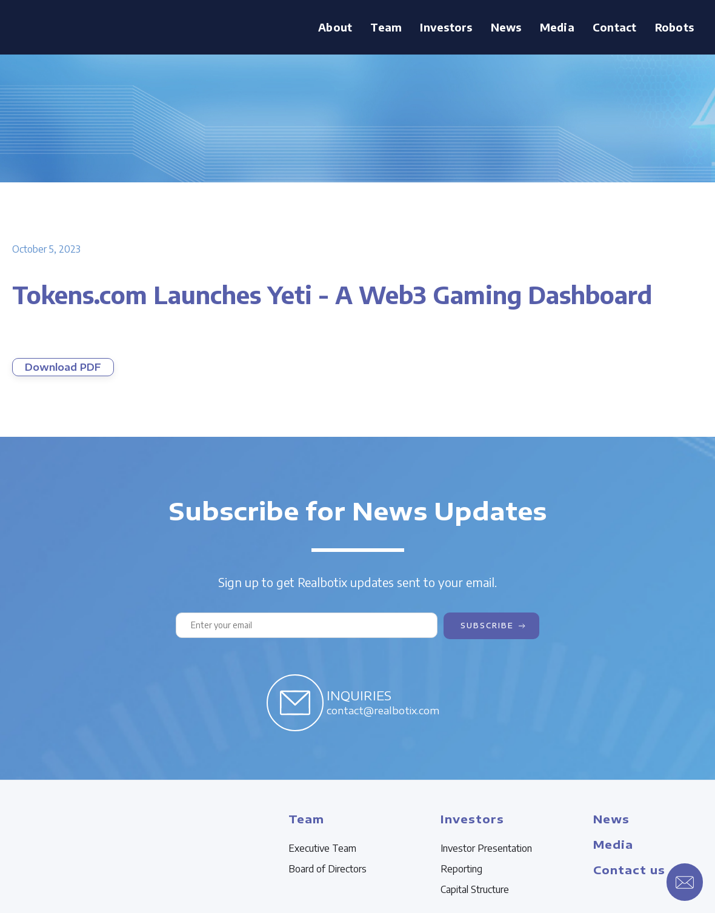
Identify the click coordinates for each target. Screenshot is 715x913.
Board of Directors (327, 869)
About (335, 27)
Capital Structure (475, 889)
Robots (674, 27)
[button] (386, 27)
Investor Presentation (486, 848)
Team (386, 27)
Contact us (629, 870)
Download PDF (63, 367)
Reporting (461, 869)
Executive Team (322, 848)
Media (557, 27)
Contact (615, 27)
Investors (446, 27)
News (506, 27)
